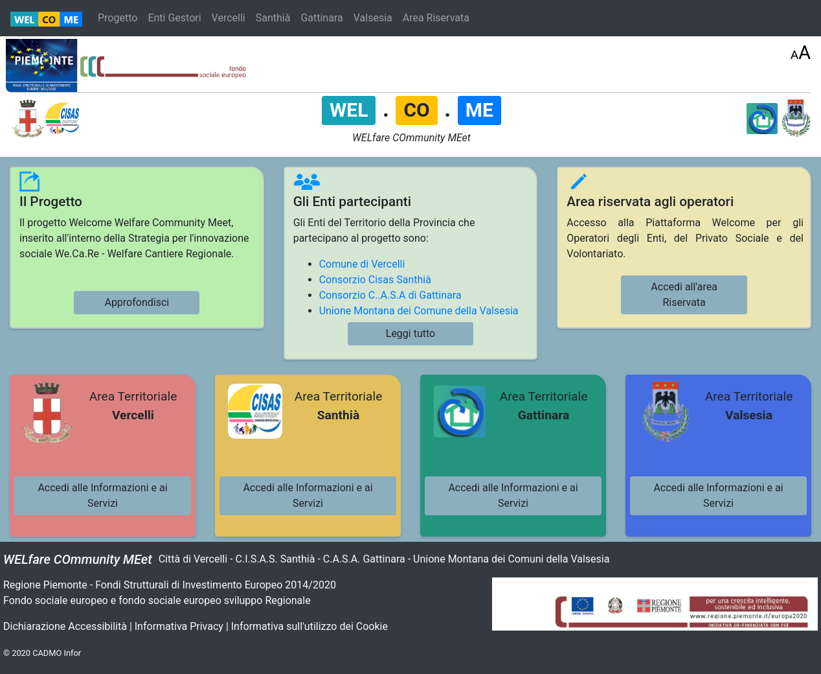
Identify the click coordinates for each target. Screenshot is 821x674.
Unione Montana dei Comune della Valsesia (419, 311)
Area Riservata (436, 18)
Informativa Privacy (179, 626)
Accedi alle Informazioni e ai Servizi (102, 495)
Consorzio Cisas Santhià (375, 279)
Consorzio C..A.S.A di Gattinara (390, 295)
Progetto (117, 18)
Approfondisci (136, 302)
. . (411, 109)
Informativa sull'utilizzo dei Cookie (309, 626)
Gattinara (321, 18)
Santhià (273, 18)
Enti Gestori (174, 18)
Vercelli (228, 18)
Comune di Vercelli (362, 264)
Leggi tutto (410, 333)
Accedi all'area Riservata (684, 294)
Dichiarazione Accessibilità (65, 626)
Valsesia (373, 18)
